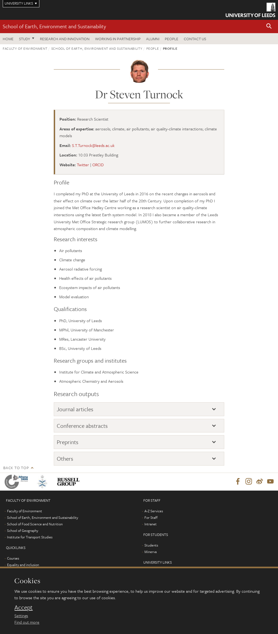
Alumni (152, 39)
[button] (269, 26)
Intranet (150, 524)
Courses (13, 558)
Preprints (67, 442)
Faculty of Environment (25, 48)
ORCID (98, 165)
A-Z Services (153, 511)
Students (151, 545)
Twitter (83, 165)
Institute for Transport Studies (29, 537)
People (171, 39)
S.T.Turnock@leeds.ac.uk (93, 145)
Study (24, 39)
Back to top (16, 467)
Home (8, 39)
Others (65, 458)
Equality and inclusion (23, 565)
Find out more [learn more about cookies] (26, 622)
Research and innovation (65, 39)
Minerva (150, 552)
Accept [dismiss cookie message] (23, 607)
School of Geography (22, 530)
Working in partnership (118, 39)
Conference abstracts (82, 426)
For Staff (150, 517)
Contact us (195, 39)
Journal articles (75, 409)
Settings (21, 616)
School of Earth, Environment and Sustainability (54, 26)
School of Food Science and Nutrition (35, 524)
